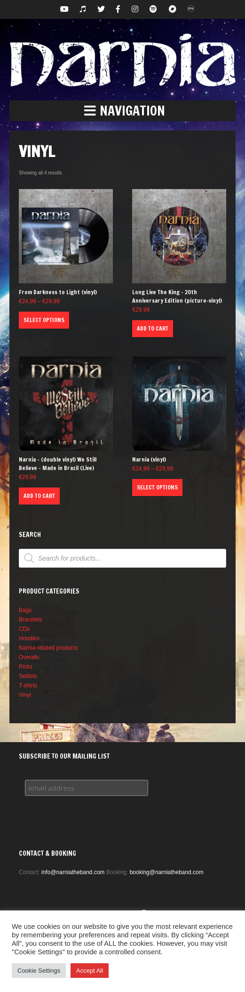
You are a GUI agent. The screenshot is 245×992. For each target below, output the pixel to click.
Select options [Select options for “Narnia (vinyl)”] (157, 487)
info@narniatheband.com (72, 872)
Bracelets (30, 619)
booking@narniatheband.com (167, 872)
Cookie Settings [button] (38, 970)
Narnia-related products (48, 648)
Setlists (28, 676)
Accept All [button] (89, 970)
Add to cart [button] (152, 328)
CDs (24, 629)
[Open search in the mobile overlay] (122, 558)
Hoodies (29, 638)
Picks (25, 666)
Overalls (29, 657)
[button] (122, 110)
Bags (25, 610)
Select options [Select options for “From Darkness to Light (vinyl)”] (44, 320)
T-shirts (28, 685)
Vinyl (25, 695)
